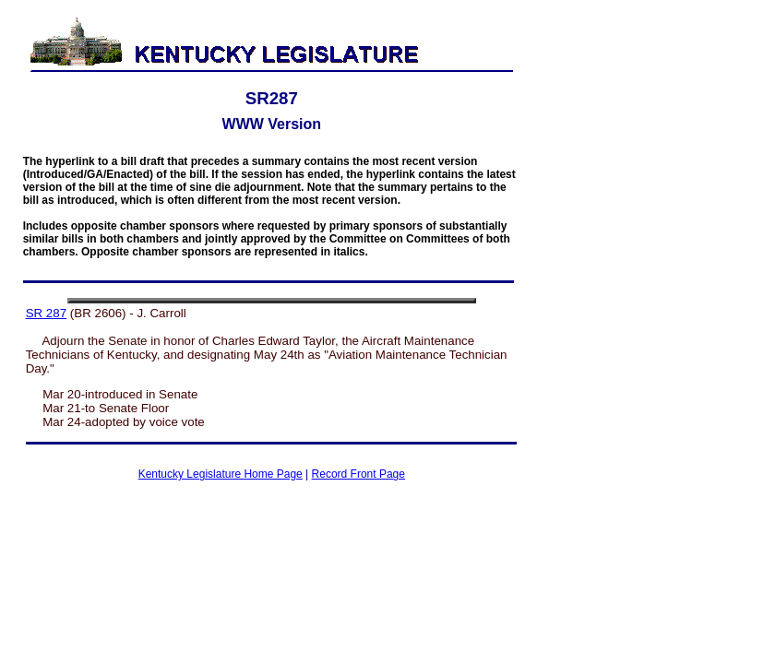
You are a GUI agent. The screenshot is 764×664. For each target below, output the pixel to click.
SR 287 (46, 313)
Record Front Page (358, 474)
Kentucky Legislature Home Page (220, 474)
